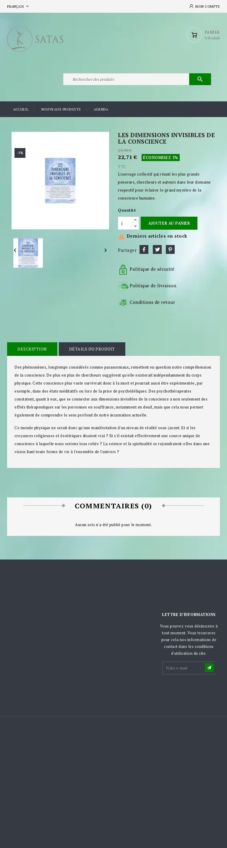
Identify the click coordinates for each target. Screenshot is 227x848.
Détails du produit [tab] (92, 349)
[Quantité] (125, 223)
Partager (144, 249)
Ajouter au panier (169, 223)
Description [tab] (32, 349)
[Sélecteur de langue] (18, 6)
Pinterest (170, 249)
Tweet (157, 249)
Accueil (21, 109)
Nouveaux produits (61, 109)
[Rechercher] (137, 79)
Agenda (101, 109)
